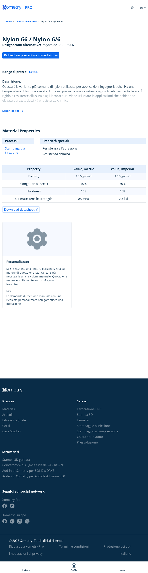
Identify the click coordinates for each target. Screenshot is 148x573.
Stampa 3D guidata (16, 460)
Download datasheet (21, 209)
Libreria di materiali (26, 21)
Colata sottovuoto (90, 437)
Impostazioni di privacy (26, 553)
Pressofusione (87, 442)
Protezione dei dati (117, 546)
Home (8, 21)
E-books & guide (14, 420)
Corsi (6, 426)
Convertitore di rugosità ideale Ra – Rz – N (32, 465)
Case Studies (11, 431)
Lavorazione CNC (89, 409)
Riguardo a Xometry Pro (26, 546)
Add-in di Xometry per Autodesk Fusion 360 (33, 476)
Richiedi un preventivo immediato (31, 55)
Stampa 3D (85, 415)
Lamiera (83, 420)
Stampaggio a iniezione (15, 150)
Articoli (7, 415)
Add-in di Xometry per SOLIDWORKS (28, 471)
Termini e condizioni (74, 546)
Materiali (8, 409)
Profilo (74, 567)
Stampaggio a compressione (97, 431)
